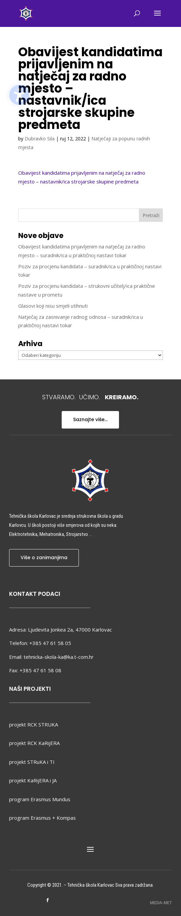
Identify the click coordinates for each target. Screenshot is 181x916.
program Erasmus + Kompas (42, 817)
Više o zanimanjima (44, 557)
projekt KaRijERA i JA (33, 780)
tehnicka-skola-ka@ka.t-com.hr (59, 656)
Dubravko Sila (40, 138)
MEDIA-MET (161, 903)
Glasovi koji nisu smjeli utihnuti (53, 305)
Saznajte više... (90, 419)
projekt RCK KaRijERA (34, 743)
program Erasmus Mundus (39, 799)
